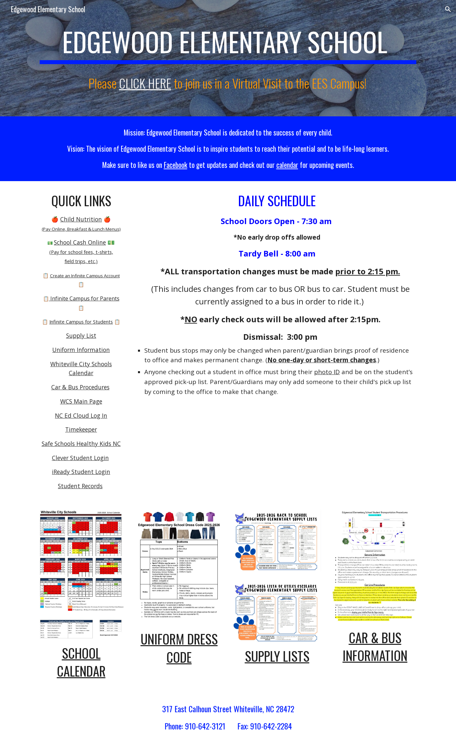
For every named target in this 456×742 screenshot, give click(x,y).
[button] (448, 9)
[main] (228, 44)
